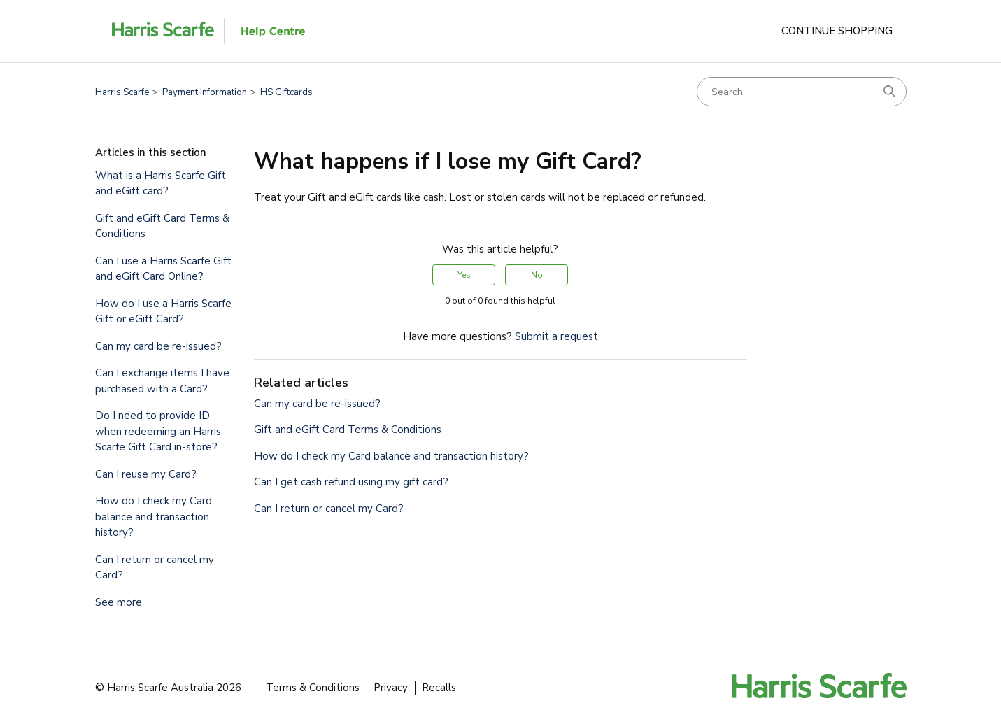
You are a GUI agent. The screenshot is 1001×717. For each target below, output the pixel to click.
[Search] (801, 92)
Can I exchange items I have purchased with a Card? (162, 381)
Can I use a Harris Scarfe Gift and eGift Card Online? (163, 269)
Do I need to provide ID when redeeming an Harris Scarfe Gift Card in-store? (158, 431)
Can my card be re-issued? (158, 346)
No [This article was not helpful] (537, 275)
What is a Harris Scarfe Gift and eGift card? (160, 184)
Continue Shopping (837, 31)
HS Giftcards (286, 92)
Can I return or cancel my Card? (154, 568)
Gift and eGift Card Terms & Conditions (162, 226)
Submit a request (556, 336)
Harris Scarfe (122, 92)
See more (118, 602)
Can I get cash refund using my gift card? (351, 482)
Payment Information (204, 92)
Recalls (439, 688)
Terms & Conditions (313, 688)
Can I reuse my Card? (146, 474)
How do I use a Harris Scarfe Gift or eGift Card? (163, 312)
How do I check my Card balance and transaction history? (153, 516)
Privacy (391, 688)
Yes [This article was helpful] (464, 275)
